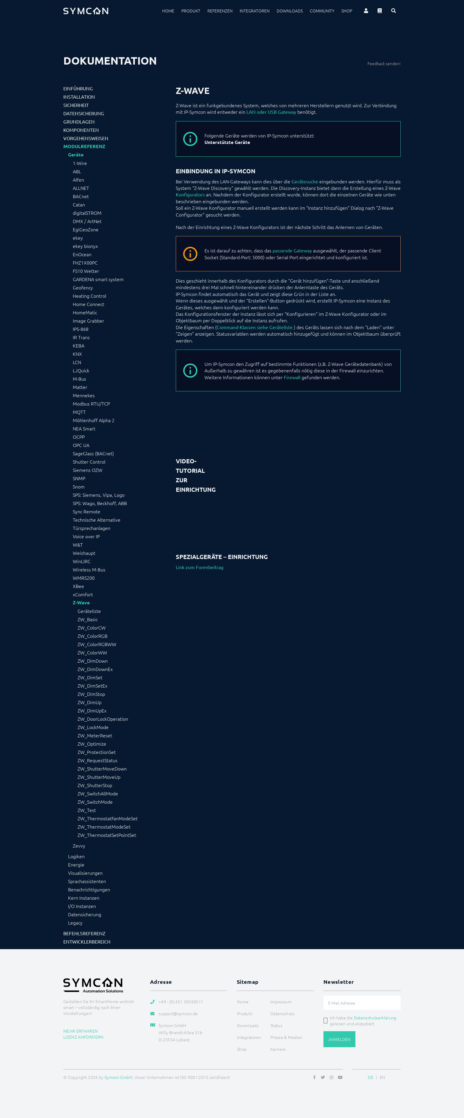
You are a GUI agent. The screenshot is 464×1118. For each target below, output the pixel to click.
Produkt (190, 11)
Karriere (278, 1049)
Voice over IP (86, 536)
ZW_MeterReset (95, 735)
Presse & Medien (286, 1037)
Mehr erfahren (80, 1031)
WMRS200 (84, 578)
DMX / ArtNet (87, 221)
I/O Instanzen (82, 906)
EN (382, 1077)
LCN (77, 362)
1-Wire (80, 163)
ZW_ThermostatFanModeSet (108, 818)
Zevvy (79, 845)
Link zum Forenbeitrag (199, 567)
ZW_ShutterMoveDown (102, 768)
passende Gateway (292, 250)
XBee (78, 586)
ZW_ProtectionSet (97, 752)
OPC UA (81, 445)
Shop (346, 11)
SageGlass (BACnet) (93, 453)
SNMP (79, 478)
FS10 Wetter (86, 271)
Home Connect (88, 304)
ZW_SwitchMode (95, 802)
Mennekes (84, 395)
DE (370, 1077)
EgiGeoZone (86, 229)
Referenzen (220, 11)
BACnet (81, 196)
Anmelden (339, 1039)
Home (168, 11)
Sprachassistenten (87, 881)
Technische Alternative (96, 520)
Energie (76, 864)
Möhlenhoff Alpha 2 (94, 420)
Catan (79, 204)
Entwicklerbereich (86, 941)
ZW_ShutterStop (95, 785)
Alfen (78, 179)
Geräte (75, 155)
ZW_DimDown (93, 661)
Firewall (292, 377)
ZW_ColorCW (92, 627)
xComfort (83, 594)
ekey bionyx (85, 246)
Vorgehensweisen (85, 138)
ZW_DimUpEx (92, 710)
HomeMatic (85, 312)
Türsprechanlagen (91, 528)
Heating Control (89, 296)
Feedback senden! (384, 63)
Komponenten (81, 130)
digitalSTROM (87, 213)
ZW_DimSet (90, 677)
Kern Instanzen (83, 898)
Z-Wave (81, 603)
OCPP (79, 437)
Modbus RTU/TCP (91, 403)
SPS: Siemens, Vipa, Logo (99, 495)
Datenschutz (282, 1013)
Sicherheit (76, 105)
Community (322, 11)
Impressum (280, 1002)
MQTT (79, 412)
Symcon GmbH (118, 1077)
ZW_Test (87, 810)
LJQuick (81, 370)
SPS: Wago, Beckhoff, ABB (100, 503)
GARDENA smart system (98, 279)
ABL (77, 171)
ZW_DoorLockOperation (103, 719)
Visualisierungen (85, 873)
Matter (80, 387)
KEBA (78, 345)
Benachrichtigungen (89, 889)
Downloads (290, 11)
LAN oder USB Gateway (271, 112)
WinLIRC (82, 561)
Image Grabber (88, 320)
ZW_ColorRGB (92, 636)
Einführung (78, 88)
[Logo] (85, 10)
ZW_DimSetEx (92, 685)
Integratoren (255, 11)
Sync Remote (86, 511)
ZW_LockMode (93, 727)
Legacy (75, 922)
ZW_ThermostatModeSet (104, 826)
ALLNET (81, 188)
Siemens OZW (87, 470)
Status (276, 1025)
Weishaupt (84, 553)
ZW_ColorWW (92, 652)
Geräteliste (89, 611)
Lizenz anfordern (83, 1037)
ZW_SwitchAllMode (98, 793)
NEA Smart (84, 428)
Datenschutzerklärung (375, 1018)
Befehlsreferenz (84, 933)
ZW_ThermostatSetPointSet (107, 835)
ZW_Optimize (92, 744)
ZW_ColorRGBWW (97, 644)
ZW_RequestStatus (97, 760)
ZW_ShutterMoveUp (99, 777)
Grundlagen (79, 121)
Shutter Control (89, 462)
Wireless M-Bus (89, 569)
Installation (79, 97)
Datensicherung (83, 113)
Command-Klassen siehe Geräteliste (255, 327)
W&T (78, 544)
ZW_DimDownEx (95, 669)
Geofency (83, 287)
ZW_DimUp (90, 702)
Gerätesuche (304, 181)
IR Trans (81, 337)
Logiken (76, 856)
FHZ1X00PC (85, 262)
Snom (79, 486)
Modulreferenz (84, 146)
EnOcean (82, 254)
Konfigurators (190, 194)
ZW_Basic (88, 619)
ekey (78, 238)
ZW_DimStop (91, 694)
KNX (77, 354)
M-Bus (79, 379)
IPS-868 (80, 329)
